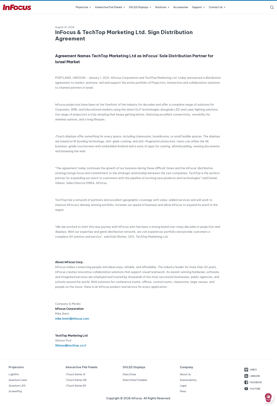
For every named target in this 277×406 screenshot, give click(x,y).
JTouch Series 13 (75, 374)
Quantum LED (17, 385)
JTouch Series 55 (76, 385)
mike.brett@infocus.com (72, 318)
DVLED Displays (140, 7)
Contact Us (217, 7)
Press (183, 391)
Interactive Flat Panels (110, 7)
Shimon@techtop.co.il (70, 345)
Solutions (162, 7)
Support (198, 7)
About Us (185, 374)
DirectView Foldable (135, 380)
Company (186, 367)
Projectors (83, 7)
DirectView (129, 374)
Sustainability (188, 380)
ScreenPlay (15, 391)
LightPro (14, 374)
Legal (183, 385)
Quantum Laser (18, 380)
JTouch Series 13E (76, 380)
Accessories (180, 7)
